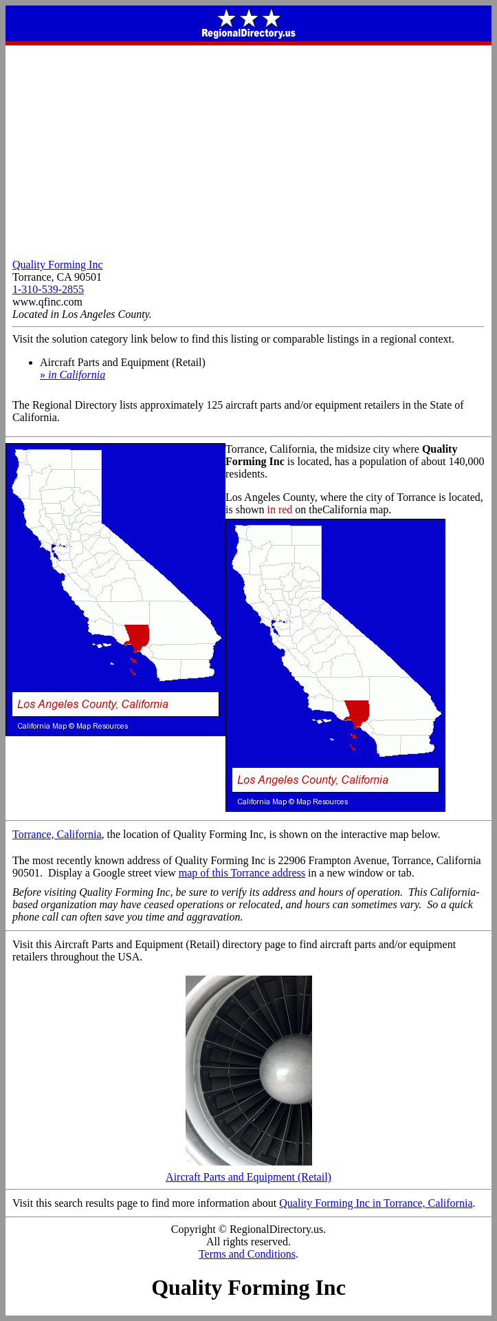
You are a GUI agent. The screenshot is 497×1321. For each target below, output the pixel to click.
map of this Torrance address (242, 873)
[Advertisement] (248, 148)
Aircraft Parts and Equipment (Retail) (248, 1172)
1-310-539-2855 (48, 289)
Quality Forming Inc (57, 264)
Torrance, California (56, 834)
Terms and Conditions (247, 1254)
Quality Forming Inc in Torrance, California (375, 1203)
